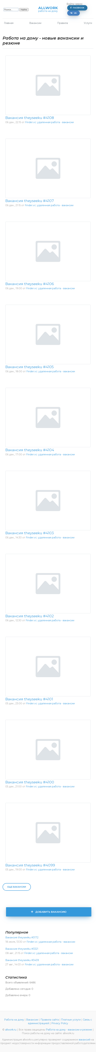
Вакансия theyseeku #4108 (29, 118)
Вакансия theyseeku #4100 (29, 782)
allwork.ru (10, 1029)
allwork (48, 8)
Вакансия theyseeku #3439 (22, 960)
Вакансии (35, 23)
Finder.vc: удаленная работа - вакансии (49, 122)
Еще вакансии (16, 887)
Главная (8, 23)
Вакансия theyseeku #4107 (29, 201)
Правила (62, 23)
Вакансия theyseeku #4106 (29, 284)
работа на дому (48, 11)
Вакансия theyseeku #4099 (30, 865)
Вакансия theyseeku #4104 (29, 450)
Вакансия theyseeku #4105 (29, 367)
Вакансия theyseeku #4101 (29, 699)
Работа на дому (14, 1019)
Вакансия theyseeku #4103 (29, 533)
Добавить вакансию (48, 911)
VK (73, 13)
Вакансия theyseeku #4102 (29, 616)
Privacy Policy (59, 1023)
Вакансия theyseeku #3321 (21, 948)
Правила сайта (50, 1019)
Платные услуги (71, 1019)
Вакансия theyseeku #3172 (21, 937)
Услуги (88, 23)
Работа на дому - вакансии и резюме (69, 1029)
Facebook (77, 8)
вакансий (84, 1039)
